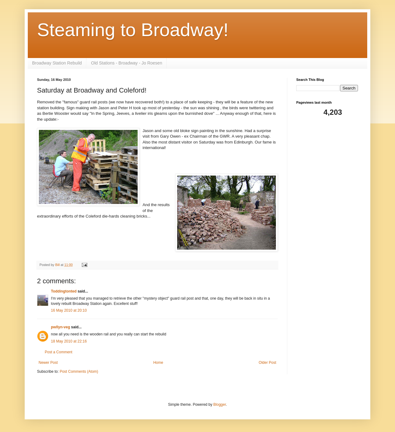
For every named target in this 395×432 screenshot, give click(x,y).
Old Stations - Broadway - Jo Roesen (126, 62)
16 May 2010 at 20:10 (69, 310)
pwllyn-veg (60, 327)
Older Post (267, 362)
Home (158, 362)
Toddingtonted (64, 291)
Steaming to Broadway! (132, 29)
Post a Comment (58, 352)
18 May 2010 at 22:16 (69, 341)
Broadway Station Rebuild (57, 62)
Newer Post (48, 362)
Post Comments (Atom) (79, 371)
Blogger (219, 404)
